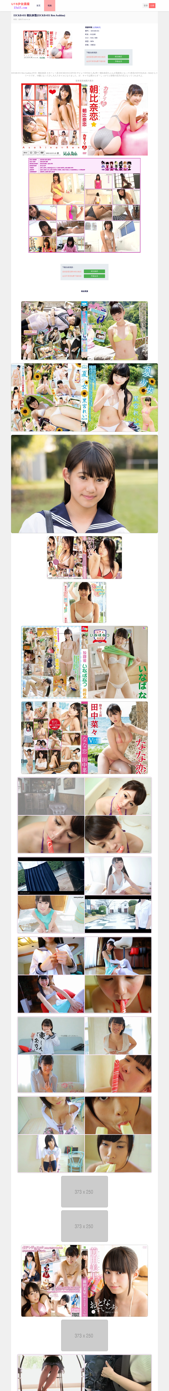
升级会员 (118, 61)
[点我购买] (97, 27)
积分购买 (118, 57)
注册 (152, 5)
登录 (146, 5)
